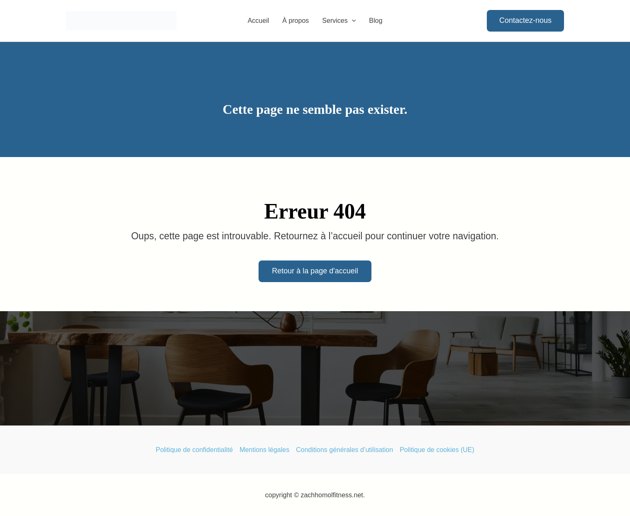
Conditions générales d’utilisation (344, 449)
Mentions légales (264, 449)
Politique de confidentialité (194, 449)
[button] (352, 21)
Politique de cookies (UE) (437, 449)
